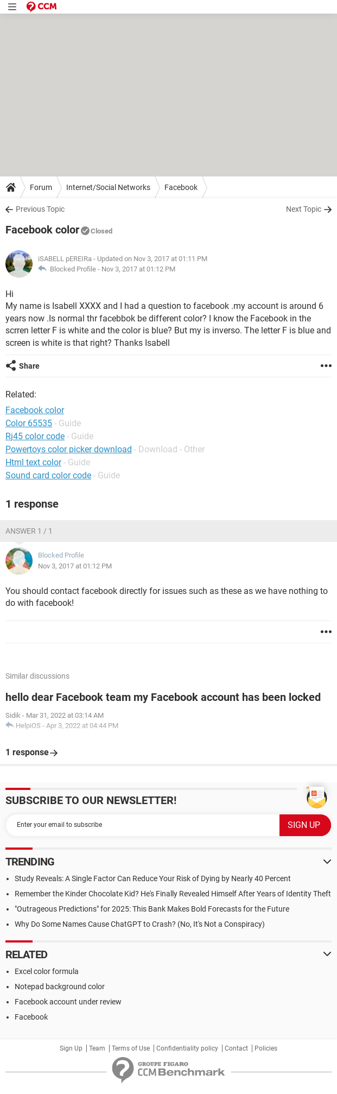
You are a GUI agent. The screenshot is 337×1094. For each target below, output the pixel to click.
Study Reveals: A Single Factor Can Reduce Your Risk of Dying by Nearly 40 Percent (153, 878)
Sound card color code (48, 475)
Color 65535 (28, 423)
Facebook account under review (68, 1001)
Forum (41, 187)
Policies (266, 1048)
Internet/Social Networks (108, 187)
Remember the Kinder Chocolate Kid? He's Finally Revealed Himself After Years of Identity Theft (173, 893)
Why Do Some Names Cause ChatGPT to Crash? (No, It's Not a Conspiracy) (140, 924)
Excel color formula (47, 971)
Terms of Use (131, 1048)
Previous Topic (40, 209)
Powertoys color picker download (68, 449)
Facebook (181, 187)
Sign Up (71, 1048)
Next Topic (303, 209)
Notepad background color (60, 986)
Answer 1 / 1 (29, 531)
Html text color (33, 462)
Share (29, 366)
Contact (236, 1048)
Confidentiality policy (187, 1048)
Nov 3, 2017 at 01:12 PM (138, 269)
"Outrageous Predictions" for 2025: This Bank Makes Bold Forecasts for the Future (152, 909)
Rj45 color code (35, 436)
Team (97, 1048)
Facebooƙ (31, 1017)
